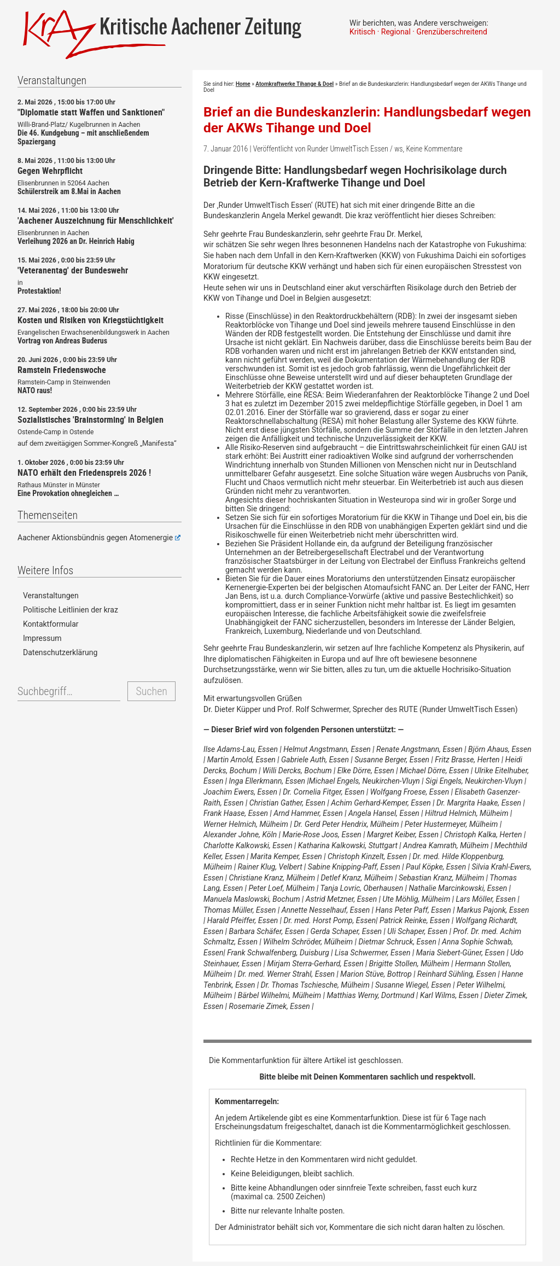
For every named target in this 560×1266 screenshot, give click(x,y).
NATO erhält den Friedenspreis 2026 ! (84, 472)
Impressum (42, 638)
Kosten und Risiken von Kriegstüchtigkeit (91, 320)
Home (243, 84)
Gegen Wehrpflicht (50, 171)
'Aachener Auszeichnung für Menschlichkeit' (96, 220)
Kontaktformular (51, 624)
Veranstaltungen (51, 595)
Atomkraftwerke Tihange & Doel (294, 84)
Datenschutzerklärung (60, 652)
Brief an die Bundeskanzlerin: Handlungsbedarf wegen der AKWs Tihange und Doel (367, 120)
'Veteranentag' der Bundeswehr (73, 270)
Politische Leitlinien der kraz (70, 609)
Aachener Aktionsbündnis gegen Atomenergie (99, 537)
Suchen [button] (151, 691)
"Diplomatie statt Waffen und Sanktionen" (91, 112)
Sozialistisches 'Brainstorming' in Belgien (91, 419)
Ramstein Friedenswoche (62, 370)
